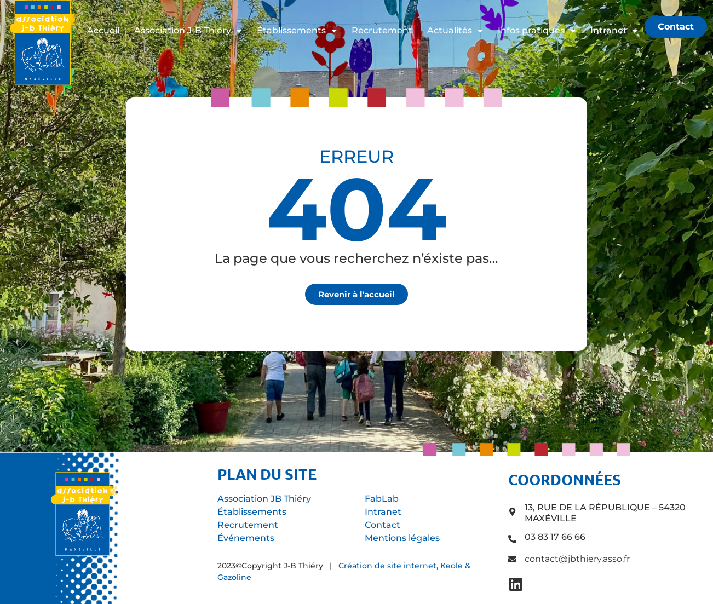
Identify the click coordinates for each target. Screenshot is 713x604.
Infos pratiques (537, 31)
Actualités (455, 31)
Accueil (103, 30)
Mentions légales (402, 538)
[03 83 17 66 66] (512, 539)
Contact (382, 525)
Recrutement (382, 30)
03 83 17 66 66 (555, 537)
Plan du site (267, 473)
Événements (245, 538)
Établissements (297, 31)
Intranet (614, 31)
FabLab (382, 498)
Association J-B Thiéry (188, 31)
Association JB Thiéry (264, 498)
